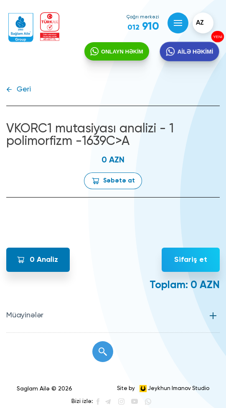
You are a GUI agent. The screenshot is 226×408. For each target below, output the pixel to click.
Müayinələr (24, 315)
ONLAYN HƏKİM (122, 51)
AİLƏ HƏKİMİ (195, 51)
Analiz (44, 260)
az (200, 23)
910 (143, 26)
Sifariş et (190, 260)
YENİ (217, 37)
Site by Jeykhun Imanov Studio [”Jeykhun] (163, 388)
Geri (24, 89)
